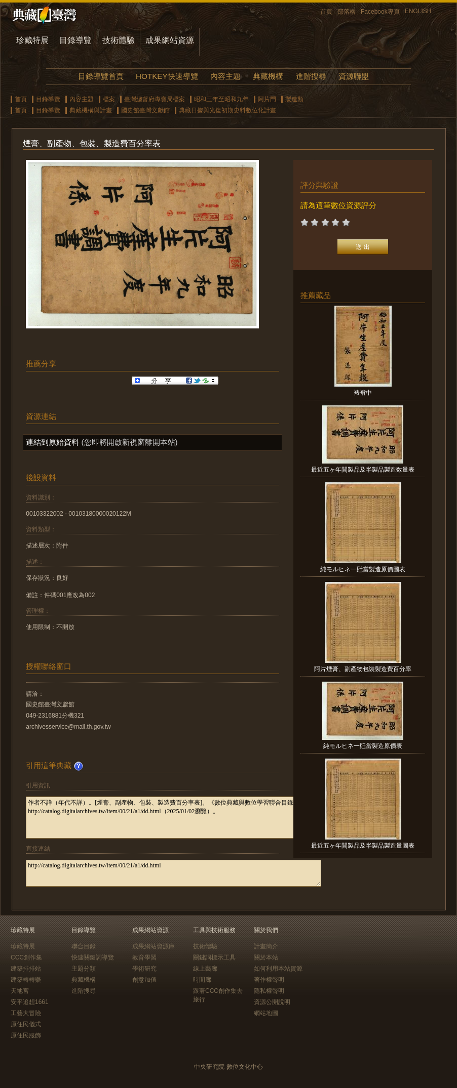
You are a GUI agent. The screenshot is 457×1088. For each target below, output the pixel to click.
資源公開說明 (272, 1002)
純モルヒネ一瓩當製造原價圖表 (362, 569)
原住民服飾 (26, 1035)
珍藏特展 (32, 40)
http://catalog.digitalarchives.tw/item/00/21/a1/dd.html (173, 873)
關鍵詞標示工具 (214, 957)
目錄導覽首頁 (101, 76)
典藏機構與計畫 (90, 110)
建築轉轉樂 (26, 979)
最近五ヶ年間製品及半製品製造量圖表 (362, 845)
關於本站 (266, 957)
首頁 (326, 11)
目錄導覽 (75, 40)
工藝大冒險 (26, 1013)
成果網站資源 (169, 40)
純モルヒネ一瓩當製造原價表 (362, 745)
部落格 (346, 11)
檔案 (109, 99)
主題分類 (83, 968)
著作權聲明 (269, 979)
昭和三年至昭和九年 (221, 99)
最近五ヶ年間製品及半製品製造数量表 (362, 469)
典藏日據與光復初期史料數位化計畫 (227, 110)
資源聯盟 (353, 76)
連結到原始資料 (52, 442)
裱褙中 (363, 392)
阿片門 (267, 99)
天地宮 (20, 990)
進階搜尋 (311, 76)
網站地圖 (266, 1013)
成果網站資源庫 (153, 946)
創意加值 (144, 979)
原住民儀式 (26, 1024)
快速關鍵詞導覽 (92, 957)
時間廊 (202, 979)
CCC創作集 (26, 957)
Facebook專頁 (380, 11)
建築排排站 (26, 968)
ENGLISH (418, 11)
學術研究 (144, 968)
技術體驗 (118, 40)
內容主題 (225, 76)
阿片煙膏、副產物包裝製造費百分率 (362, 669)
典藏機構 (268, 76)
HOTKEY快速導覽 (167, 76)
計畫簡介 (266, 946)
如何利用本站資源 (278, 968)
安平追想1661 (30, 1002)
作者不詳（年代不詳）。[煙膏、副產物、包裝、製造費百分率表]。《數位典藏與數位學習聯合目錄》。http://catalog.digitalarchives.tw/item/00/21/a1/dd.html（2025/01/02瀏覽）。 (173, 818)
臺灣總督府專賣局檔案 (154, 99)
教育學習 (144, 957)
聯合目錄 (83, 946)
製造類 (294, 99)
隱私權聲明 (269, 990)
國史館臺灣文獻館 (145, 110)
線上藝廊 (205, 968)
